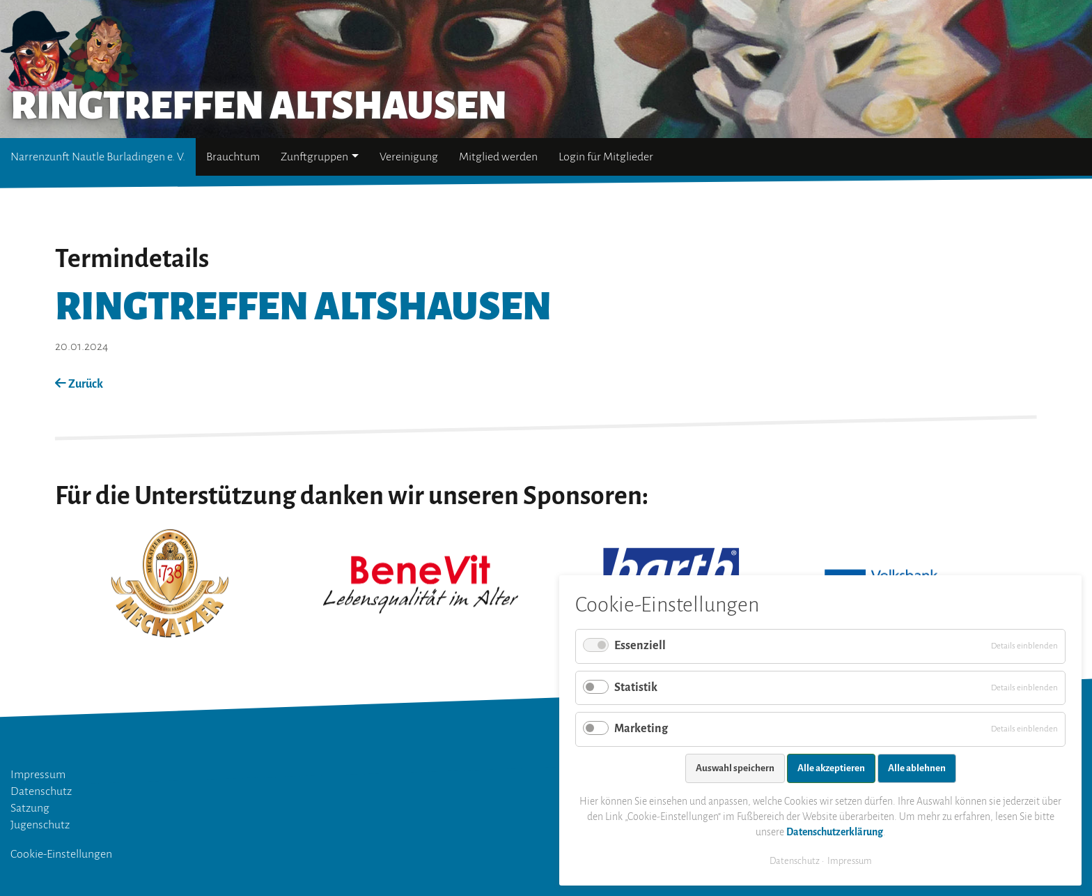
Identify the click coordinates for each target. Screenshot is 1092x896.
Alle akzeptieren (831, 768)
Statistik (635, 687)
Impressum (37, 774)
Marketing (641, 728)
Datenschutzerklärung (834, 831)
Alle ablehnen (917, 768)
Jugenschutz (40, 825)
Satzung (29, 808)
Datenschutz (41, 791)
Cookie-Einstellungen (61, 854)
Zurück (79, 384)
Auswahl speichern (735, 768)
